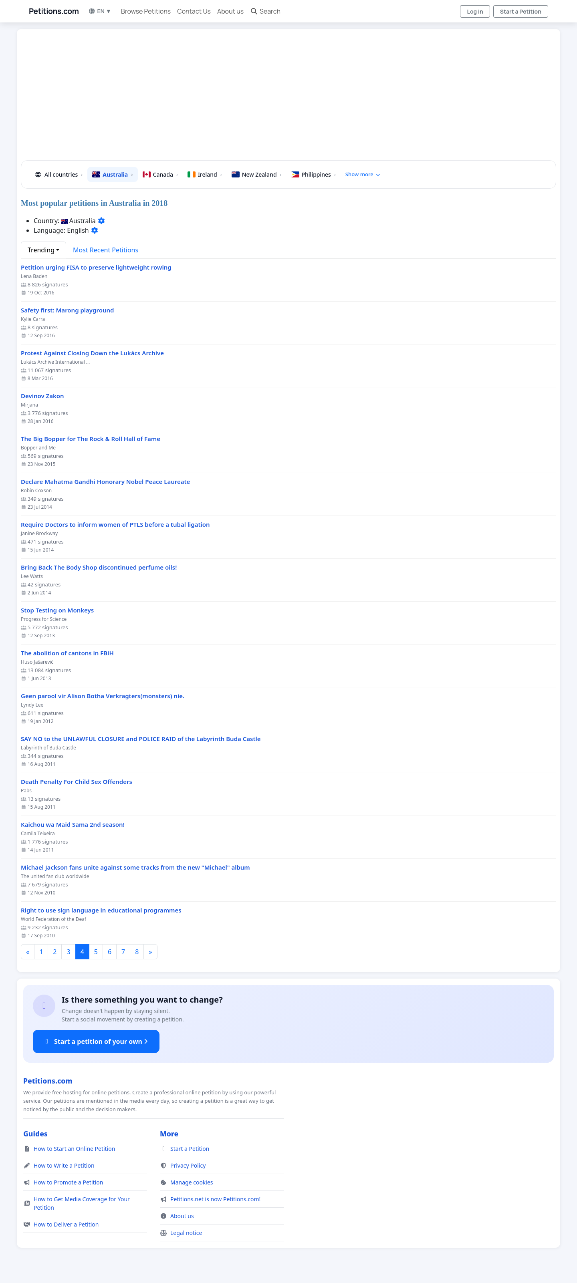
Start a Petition (520, 11)
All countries (58, 174)
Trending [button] (41, 250)
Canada (160, 174)
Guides (35, 1133)
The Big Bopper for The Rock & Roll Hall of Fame (90, 439)
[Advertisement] (267, 98)
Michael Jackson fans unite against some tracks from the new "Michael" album (135, 867)
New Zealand (257, 174)
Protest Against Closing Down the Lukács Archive (92, 353)
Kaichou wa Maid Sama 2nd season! (73, 824)
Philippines (313, 174)
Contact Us (194, 11)
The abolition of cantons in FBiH (67, 653)
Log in (475, 11)
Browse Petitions (146, 11)
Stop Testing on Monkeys (57, 610)
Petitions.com (54, 11)
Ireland (205, 174)
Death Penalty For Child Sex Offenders (76, 782)
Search (265, 11)
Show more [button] (363, 174)
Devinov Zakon (42, 396)
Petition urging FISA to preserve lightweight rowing (96, 267)
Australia (112, 174)
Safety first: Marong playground (67, 310)
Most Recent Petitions (105, 250)
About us (230, 11)
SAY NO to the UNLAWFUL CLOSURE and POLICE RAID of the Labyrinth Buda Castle (141, 739)
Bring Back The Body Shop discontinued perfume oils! (99, 567)
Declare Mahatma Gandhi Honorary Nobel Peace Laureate (105, 481)
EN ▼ (99, 11)
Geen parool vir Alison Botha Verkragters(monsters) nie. (102, 696)
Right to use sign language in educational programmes (101, 910)
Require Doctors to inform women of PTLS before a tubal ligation (115, 524)
